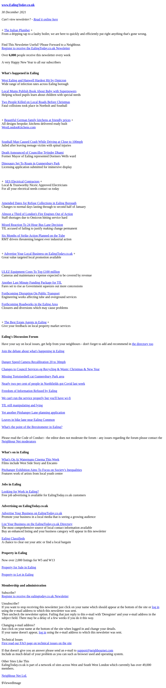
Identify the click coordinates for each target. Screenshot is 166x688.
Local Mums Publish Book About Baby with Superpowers (39, 91)
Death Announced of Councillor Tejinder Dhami (33, 152)
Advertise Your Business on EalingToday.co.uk (32, 513)
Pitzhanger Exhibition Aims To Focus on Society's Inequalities (42, 470)
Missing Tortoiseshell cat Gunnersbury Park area (33, 376)
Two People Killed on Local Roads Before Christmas (36, 102)
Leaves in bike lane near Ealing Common (28, 419)
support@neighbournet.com (95, 650)
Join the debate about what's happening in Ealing (33, 351)
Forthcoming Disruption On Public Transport (31, 293)
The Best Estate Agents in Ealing (25, 322)
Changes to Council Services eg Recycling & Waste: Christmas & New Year (51, 369)
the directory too (142, 344)
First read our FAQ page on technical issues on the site (37, 643)
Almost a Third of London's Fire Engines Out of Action (37, 214)
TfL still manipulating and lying (22, 405)
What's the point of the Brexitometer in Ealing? (32, 427)
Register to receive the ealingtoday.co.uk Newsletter (35, 596)
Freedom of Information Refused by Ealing (29, 391)
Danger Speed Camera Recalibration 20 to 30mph (34, 362)
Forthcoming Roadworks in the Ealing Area (30, 304)
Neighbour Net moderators (19, 441)
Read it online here (46, 19)
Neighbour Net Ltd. (14, 675)
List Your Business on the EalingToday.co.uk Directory (37, 524)
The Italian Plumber (17, 30)
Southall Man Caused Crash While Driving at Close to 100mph (42, 141)
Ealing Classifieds (13, 538)
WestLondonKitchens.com (19, 127)
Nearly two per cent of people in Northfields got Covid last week (43, 383)
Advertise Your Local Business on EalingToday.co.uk (38, 253)
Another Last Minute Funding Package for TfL (32, 282)
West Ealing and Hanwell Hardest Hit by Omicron (34, 80)
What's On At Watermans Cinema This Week (30, 459)
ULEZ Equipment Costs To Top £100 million (31, 271)
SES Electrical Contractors (22, 181)
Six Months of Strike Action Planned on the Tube (33, 235)
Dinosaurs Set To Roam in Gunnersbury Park (31, 163)
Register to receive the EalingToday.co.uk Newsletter (36, 48)
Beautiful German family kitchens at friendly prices (37, 120)
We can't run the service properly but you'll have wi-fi (36, 398)
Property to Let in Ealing (18, 574)
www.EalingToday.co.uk (18, 5)
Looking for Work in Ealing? (20, 491)
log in (155, 607)
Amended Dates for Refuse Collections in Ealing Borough (39, 203)
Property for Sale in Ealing (19, 567)
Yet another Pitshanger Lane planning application (33, 412)
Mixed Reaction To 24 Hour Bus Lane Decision (32, 224)
